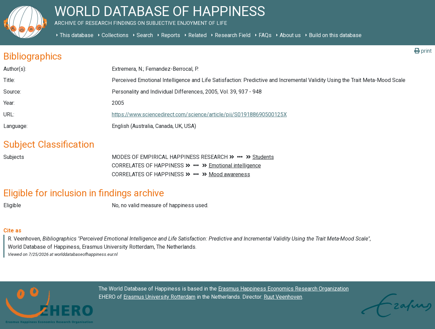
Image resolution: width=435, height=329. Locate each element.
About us (290, 35)
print (423, 51)
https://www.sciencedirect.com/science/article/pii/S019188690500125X (199, 114)
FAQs (265, 35)
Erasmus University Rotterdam (159, 297)
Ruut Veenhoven (283, 297)
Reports (170, 35)
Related (197, 35)
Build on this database (335, 35)
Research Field (232, 35)
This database (76, 35)
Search (145, 35)
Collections (115, 35)
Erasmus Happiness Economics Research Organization (283, 288)
